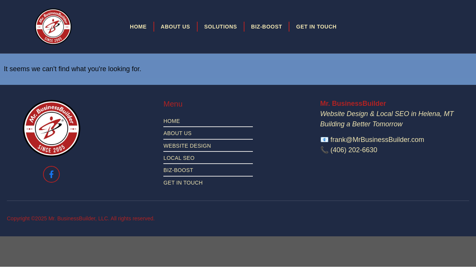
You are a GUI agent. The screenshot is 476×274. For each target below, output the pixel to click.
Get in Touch (316, 27)
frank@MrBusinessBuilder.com (377, 139)
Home (138, 27)
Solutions (220, 27)
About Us (175, 27)
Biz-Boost (266, 27)
